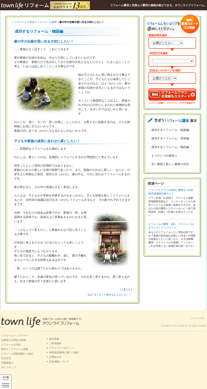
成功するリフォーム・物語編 (170, 147)
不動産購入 (7, 362)
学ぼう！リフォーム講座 (43, 22)
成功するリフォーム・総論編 (170, 129)
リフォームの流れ (11, 344)
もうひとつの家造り (164, 155)
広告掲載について (59, 361)
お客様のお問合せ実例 (13, 340)
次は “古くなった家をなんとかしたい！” (110, 294)
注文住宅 (6, 358)
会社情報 (54, 338)
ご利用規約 (55, 343)
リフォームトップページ (14, 335)
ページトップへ (197, 318)
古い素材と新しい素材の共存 (170, 164)
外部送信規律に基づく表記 (64, 352)
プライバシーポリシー (61, 347)
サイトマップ (8, 367)
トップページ (19, 22)
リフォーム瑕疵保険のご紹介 (17, 353)
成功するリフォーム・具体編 (170, 138)
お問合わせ (55, 357)
